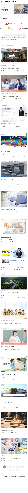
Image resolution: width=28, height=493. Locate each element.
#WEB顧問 (7, 35)
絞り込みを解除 (9, 45)
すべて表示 (14, 41)
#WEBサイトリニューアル (7, 37)
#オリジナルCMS (5, 39)
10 (17, 470)
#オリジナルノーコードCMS (19, 37)
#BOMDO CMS (14, 39)
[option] (11, 26)
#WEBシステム (22, 35)
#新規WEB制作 (14, 35)
